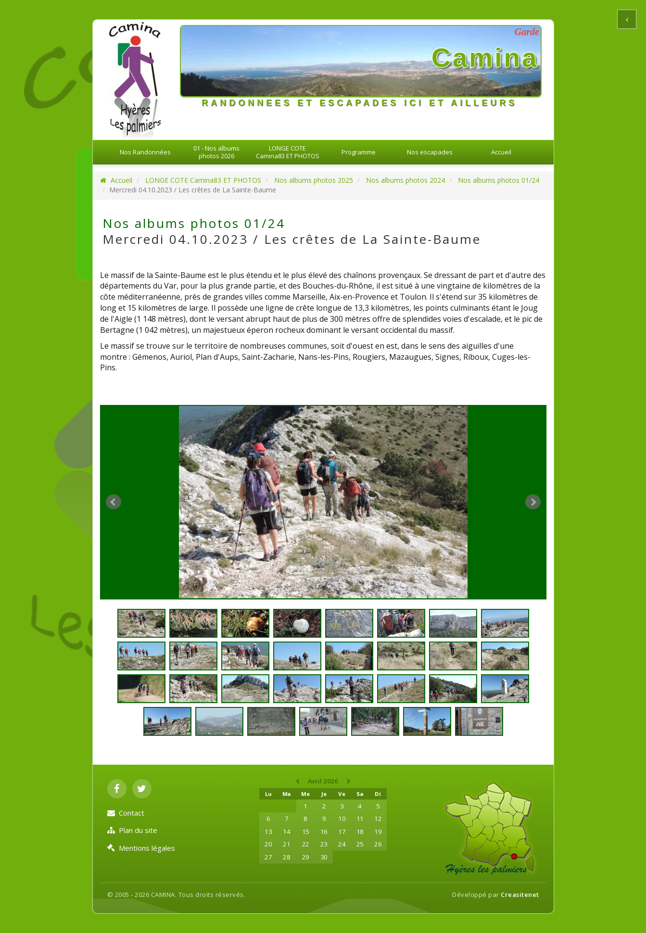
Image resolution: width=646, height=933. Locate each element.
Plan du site (132, 830)
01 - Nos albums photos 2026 (216, 152)
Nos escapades (430, 152)
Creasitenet (520, 894)
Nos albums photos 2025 (313, 180)
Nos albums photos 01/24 (498, 180)
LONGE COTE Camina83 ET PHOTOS (287, 152)
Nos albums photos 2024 (405, 180)
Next (533, 502)
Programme (359, 152)
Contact (125, 813)
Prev (113, 502)
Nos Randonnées (145, 152)
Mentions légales (141, 848)
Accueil (501, 152)
